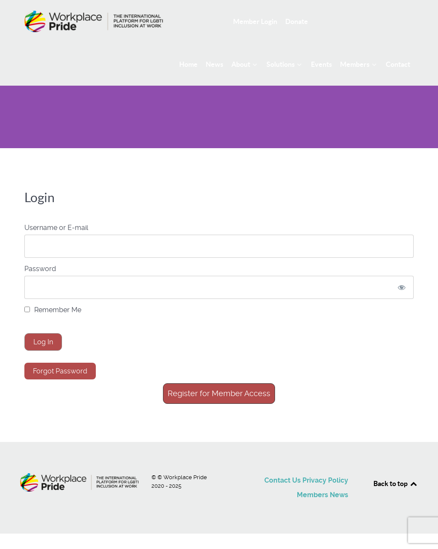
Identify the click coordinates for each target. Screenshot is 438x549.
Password (40, 269)
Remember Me (52, 310)
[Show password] (402, 287)
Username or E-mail (56, 228)
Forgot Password (60, 371)
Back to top (395, 483)
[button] (219, 393)
